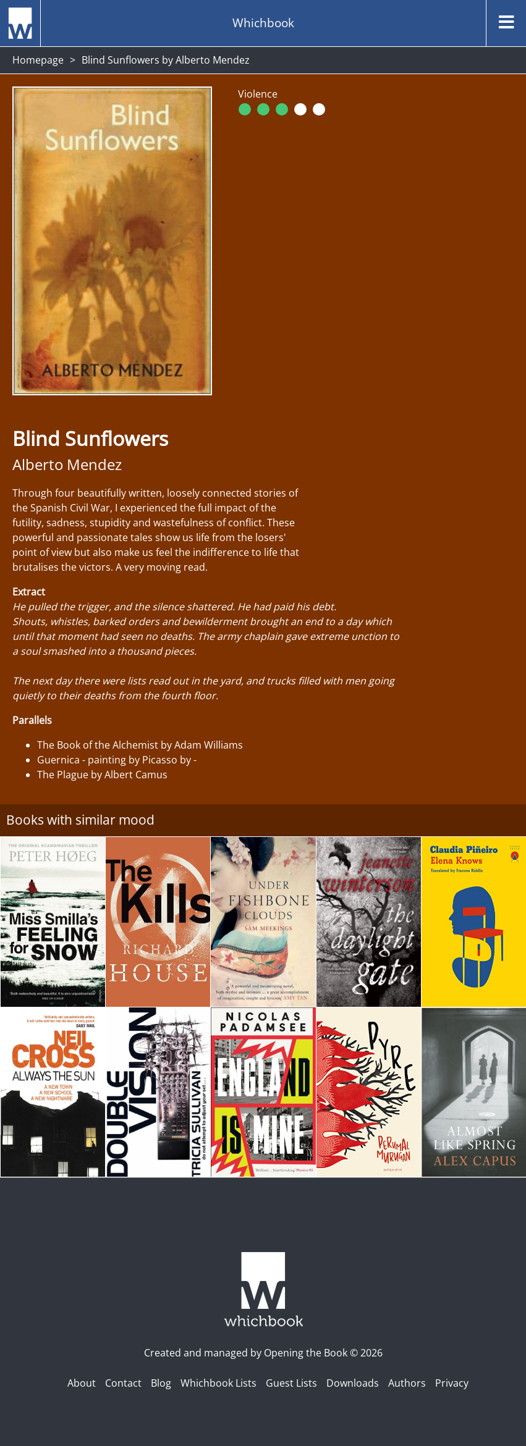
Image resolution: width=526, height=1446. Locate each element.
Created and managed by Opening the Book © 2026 (263, 1353)
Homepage (38, 60)
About (81, 1383)
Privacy (452, 1383)
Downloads (352, 1383)
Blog (161, 1383)
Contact (123, 1383)
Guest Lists (291, 1383)
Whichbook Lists (218, 1383)
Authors (407, 1383)
